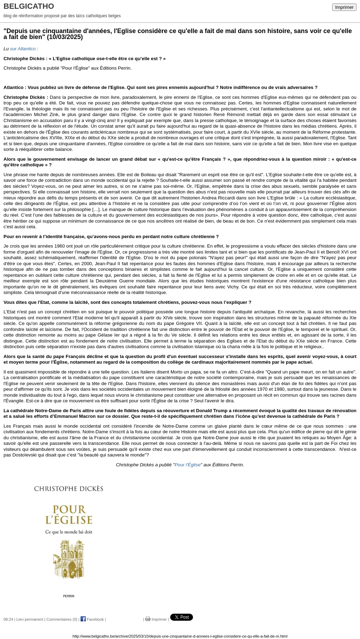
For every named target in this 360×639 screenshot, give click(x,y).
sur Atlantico (23, 48)
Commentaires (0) (61, 619)
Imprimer (344, 7)
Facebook (92, 619)
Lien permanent (30, 619)
